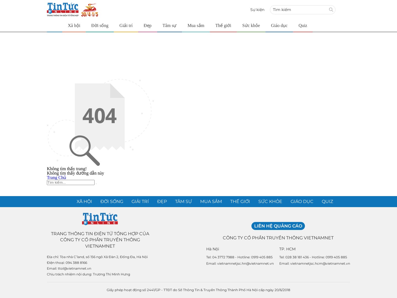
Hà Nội (212, 248)
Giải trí (126, 25)
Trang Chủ (56, 177)
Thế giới (223, 25)
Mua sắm (195, 25)
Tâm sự (170, 25)
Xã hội (74, 25)
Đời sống (99, 25)
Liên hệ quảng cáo (278, 226)
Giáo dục (279, 25)
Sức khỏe (251, 25)
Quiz (303, 25)
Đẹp (148, 25)
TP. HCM (287, 248)
